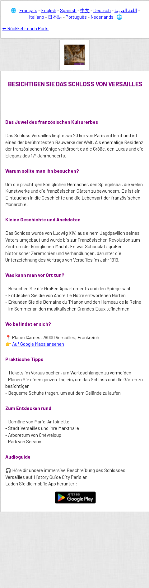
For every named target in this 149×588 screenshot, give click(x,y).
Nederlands (102, 17)
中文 (85, 10)
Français (28, 10)
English (48, 10)
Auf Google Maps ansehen (38, 344)
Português (76, 17)
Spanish (68, 10)
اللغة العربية (125, 10)
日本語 (55, 17)
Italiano (36, 17)
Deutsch (102, 10)
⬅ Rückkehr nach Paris (25, 28)
